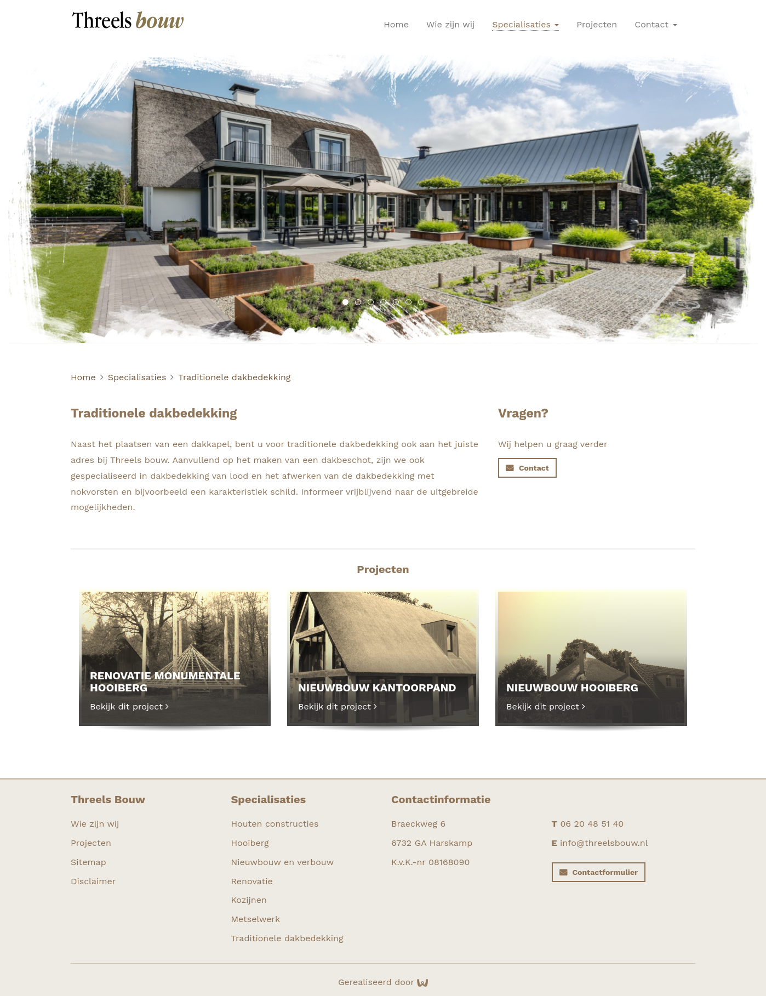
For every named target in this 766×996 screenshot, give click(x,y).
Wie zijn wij (450, 24)
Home (396, 24)
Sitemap (88, 862)
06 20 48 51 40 (592, 823)
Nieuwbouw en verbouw (282, 862)
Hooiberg (250, 843)
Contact (655, 24)
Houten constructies (275, 823)
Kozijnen (249, 900)
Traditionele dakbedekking (234, 377)
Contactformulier (605, 872)
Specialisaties (525, 24)
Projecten (596, 24)
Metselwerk (255, 919)
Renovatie (252, 881)
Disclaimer (93, 881)
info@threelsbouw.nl (604, 843)
